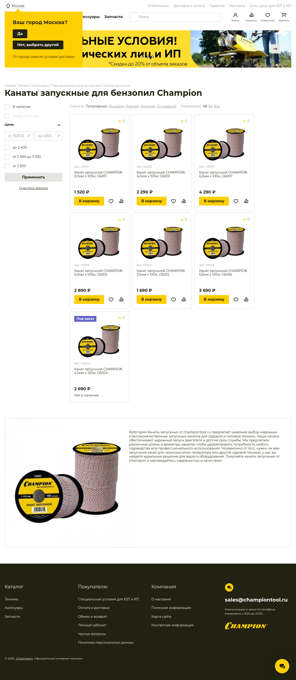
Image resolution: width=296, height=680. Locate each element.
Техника (11, 599)
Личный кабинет (92, 625)
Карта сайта (161, 616)
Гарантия (217, 6)
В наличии (22, 107)
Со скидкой (166, 106)
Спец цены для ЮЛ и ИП (270, 6)
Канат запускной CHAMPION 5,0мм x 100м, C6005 (98, 273)
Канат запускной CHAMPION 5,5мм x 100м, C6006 (223, 273)
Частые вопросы (92, 634)
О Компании (158, 6)
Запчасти (113, 17)
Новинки (148, 106)
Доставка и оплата (188, 6)
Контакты (237, 6)
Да (20, 33)
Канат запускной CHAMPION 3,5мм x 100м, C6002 (161, 273)
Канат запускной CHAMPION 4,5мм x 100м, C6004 (98, 371)
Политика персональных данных (106, 642)
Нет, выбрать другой (38, 45)
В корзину (89, 201)
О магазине (161, 599)
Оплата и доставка (93, 608)
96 (211, 106)
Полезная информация (171, 608)
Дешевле (116, 106)
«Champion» (24, 658)
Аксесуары (14, 608)
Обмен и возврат (92, 616)
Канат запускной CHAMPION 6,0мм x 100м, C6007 (223, 174)
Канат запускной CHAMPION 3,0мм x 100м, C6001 (98, 174)
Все (217, 106)
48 (205, 106)
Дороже (132, 106)
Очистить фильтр (33, 188)
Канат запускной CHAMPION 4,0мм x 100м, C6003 (161, 174)
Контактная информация (172, 625)
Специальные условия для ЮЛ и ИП (108, 599)
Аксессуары (87, 17)
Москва (18, 6)
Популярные (96, 106)
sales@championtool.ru (256, 600)
